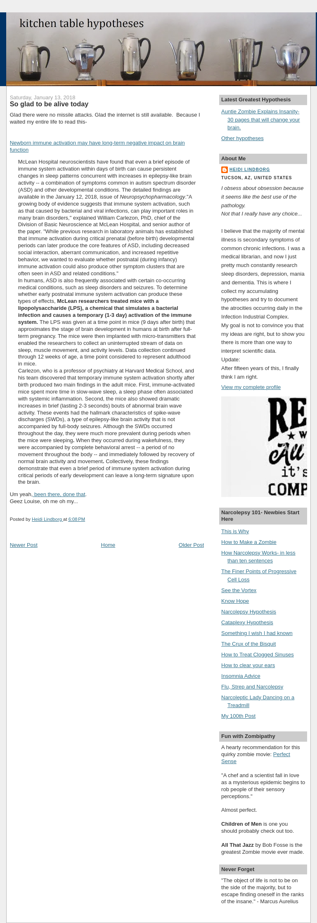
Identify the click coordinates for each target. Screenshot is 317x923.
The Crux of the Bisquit (248, 644)
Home (108, 545)
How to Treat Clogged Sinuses (257, 654)
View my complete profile (251, 387)
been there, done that (59, 494)
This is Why (235, 531)
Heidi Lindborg (249, 169)
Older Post (191, 545)
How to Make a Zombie (249, 542)
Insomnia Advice (240, 676)
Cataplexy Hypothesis (247, 622)
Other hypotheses (242, 138)
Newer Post (24, 545)
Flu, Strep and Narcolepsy (252, 687)
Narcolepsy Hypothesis (248, 612)
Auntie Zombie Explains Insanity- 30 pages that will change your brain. (260, 119)
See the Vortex (238, 590)
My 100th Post (238, 716)
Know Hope (235, 601)
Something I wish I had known (257, 633)
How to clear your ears (248, 665)
